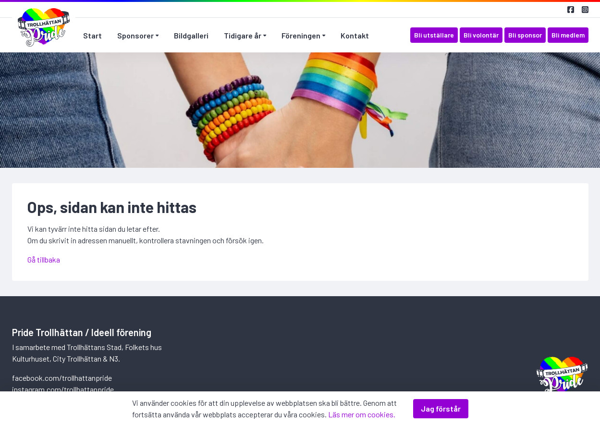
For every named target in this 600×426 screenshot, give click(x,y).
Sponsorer (135, 35)
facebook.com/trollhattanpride (62, 377)
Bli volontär (481, 35)
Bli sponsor (525, 35)
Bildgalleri (191, 35)
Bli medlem (568, 35)
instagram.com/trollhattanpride (63, 389)
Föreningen (301, 35)
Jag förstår (441, 408)
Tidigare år (242, 35)
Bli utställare (434, 35)
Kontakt (355, 35)
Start (92, 35)
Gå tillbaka (43, 259)
